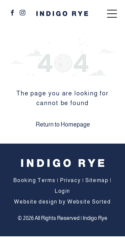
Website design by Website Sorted (62, 202)
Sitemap (96, 180)
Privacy (70, 180)
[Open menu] (112, 14)
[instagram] (22, 14)
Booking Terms (34, 180)
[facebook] (12, 14)
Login (62, 191)
